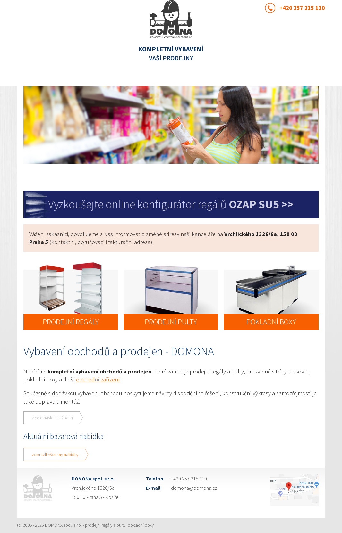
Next (316, 71)
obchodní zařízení (98, 379)
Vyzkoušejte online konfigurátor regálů (171, 204)
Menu (319, 74)
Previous (26, 71)
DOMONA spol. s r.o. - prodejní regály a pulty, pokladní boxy (99, 525)
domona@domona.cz (194, 488)
